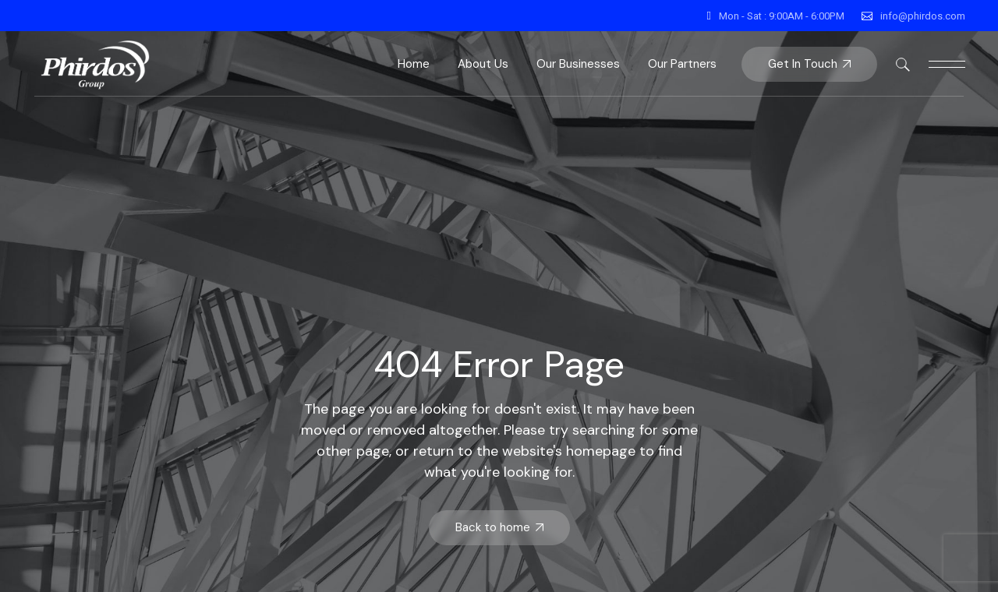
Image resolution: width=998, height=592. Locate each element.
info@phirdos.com (922, 16)
